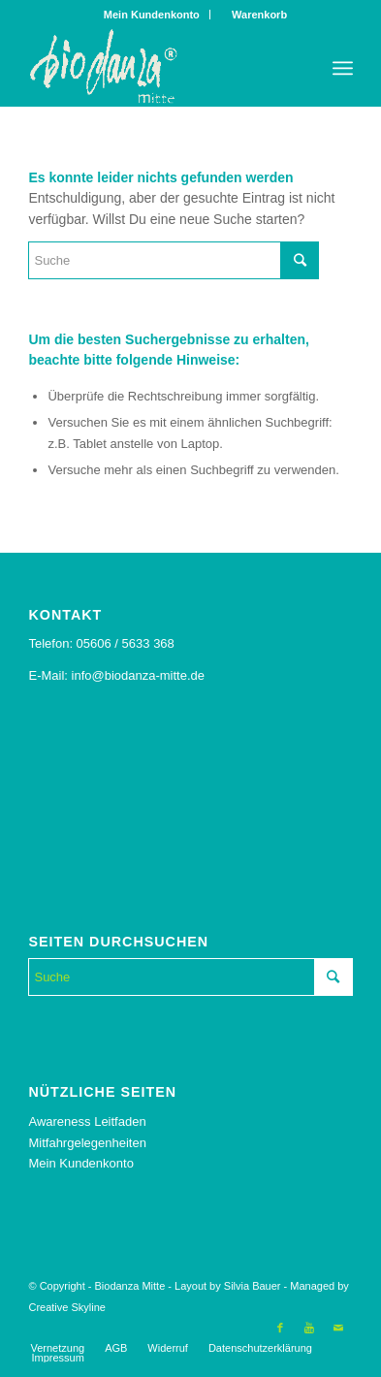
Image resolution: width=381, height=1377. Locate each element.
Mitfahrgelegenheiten (86, 1143)
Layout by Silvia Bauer (227, 1286)
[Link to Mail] (338, 1327)
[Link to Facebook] (280, 1327)
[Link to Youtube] (309, 1327)
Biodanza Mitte (129, 1286)
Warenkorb (255, 14)
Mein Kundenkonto (152, 14)
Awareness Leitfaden (86, 1121)
